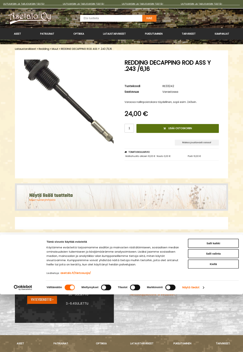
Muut (55, 49)
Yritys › (134, 285)
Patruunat (47, 34)
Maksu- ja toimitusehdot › (149, 281)
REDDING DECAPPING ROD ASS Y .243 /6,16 (86, 49)
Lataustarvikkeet (114, 34)
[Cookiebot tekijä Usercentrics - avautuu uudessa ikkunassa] (23, 345)
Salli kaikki (213, 300)
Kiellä (213, 321)
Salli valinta (213, 311)
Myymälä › (137, 290)
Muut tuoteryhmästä (42, 200)
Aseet (17, 34)
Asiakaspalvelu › (141, 276)
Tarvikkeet (189, 34)
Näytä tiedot (190, 345)
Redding (44, 49)
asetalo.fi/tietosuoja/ (75, 330)
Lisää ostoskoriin (177, 128)
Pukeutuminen (154, 34)
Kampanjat (222, 34)
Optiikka (78, 34)
